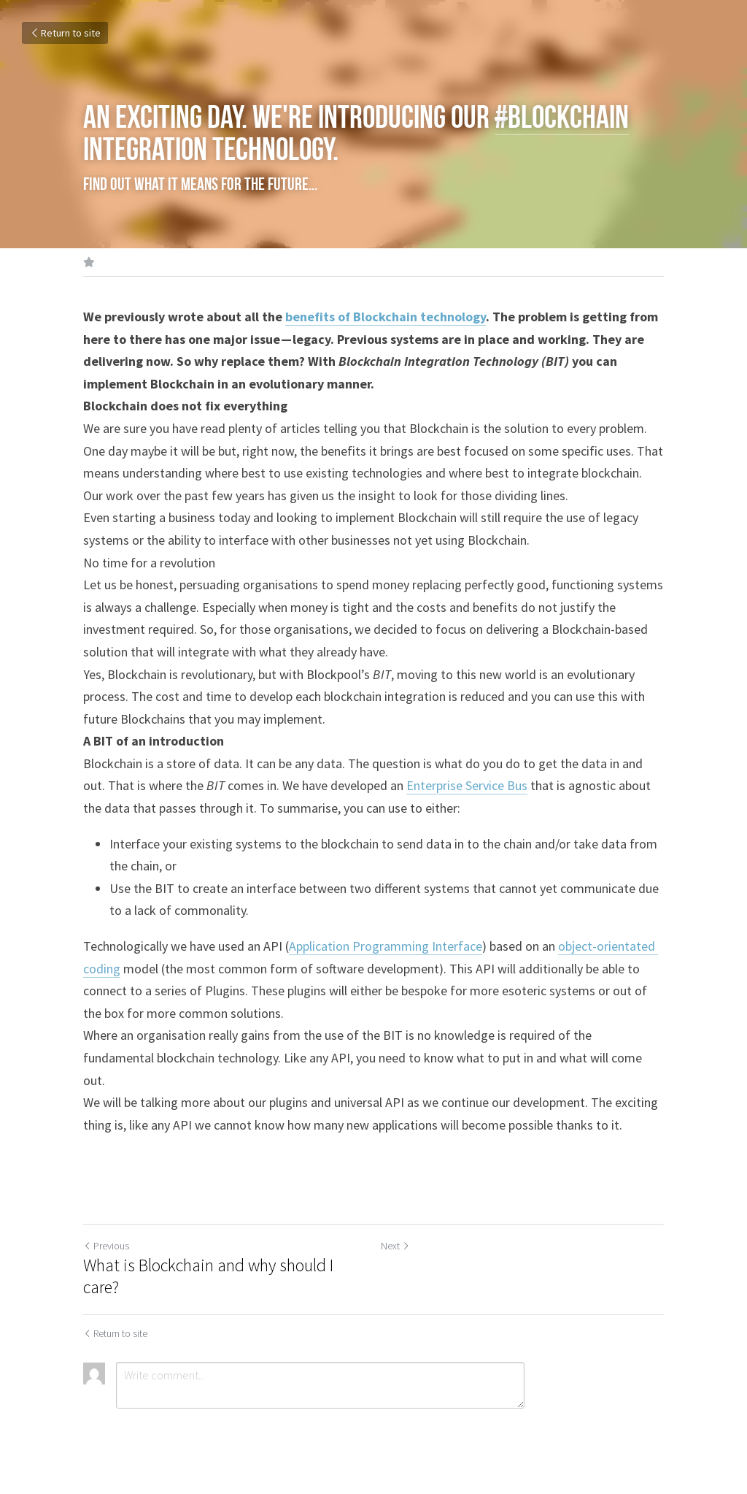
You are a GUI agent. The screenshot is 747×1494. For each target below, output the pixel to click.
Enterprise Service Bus (466, 785)
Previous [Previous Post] (106, 1245)
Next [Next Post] (395, 1245)
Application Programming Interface (385, 946)
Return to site (65, 32)
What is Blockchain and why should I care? (208, 1276)
